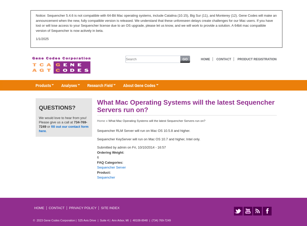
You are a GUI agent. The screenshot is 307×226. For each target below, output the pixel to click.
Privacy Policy (82, 208)
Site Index (110, 208)
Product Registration (256, 59)
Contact (223, 59)
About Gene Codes (138, 85)
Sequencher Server (111, 167)
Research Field (99, 85)
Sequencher (106, 177)
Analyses (68, 85)
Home (205, 59)
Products (42, 85)
